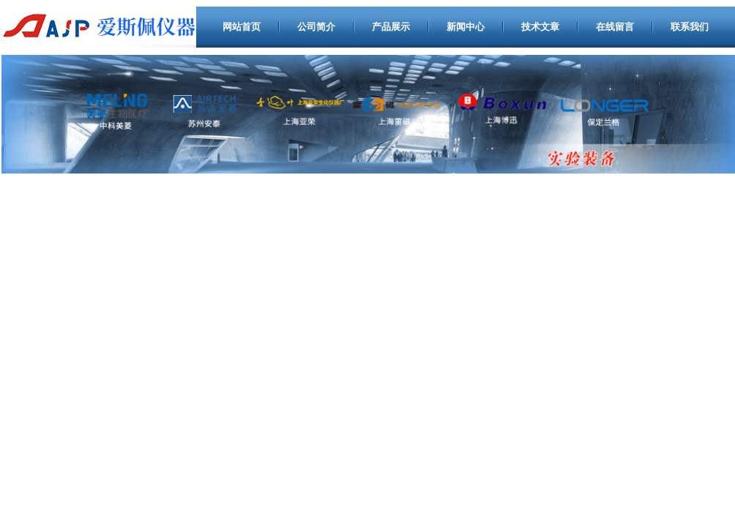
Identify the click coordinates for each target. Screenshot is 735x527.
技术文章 (540, 26)
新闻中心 (466, 26)
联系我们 (690, 26)
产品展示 (391, 26)
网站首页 (242, 26)
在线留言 (615, 26)
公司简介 (316, 26)
